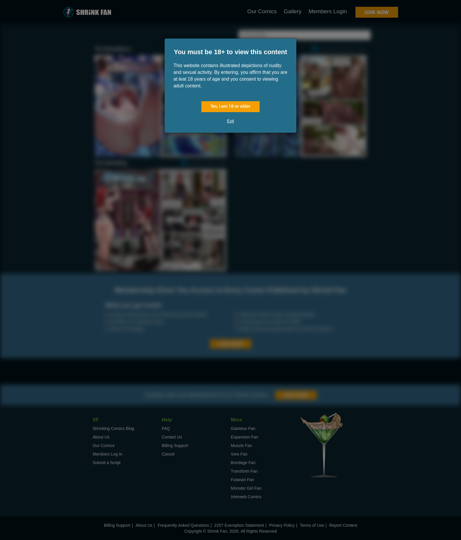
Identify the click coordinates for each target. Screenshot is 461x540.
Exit (230, 121)
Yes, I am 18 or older (230, 106)
